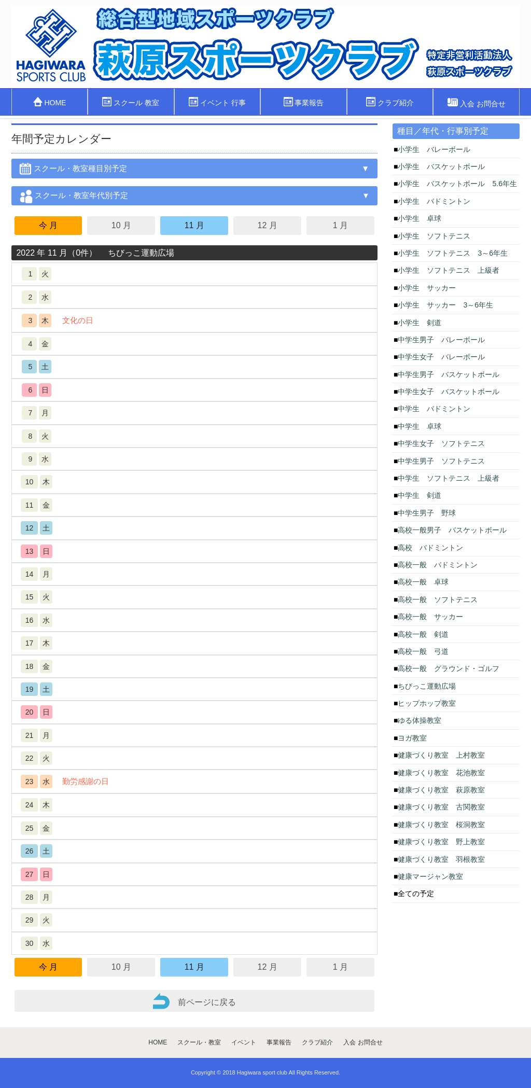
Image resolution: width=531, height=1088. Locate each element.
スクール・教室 (199, 1042)
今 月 (48, 225)
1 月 (340, 225)
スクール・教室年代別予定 (73, 197)
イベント (243, 1042)
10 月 (121, 225)
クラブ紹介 (390, 102)
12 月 (267, 225)
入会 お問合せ (477, 102)
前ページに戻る (194, 1001)
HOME (49, 102)
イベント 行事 (217, 102)
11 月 (194, 225)
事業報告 (304, 102)
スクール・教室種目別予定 (73, 170)
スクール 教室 (130, 102)
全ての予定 (416, 893)
